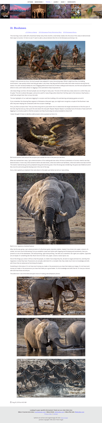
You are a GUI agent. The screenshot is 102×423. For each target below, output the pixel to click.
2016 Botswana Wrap (70, 32)
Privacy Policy (48, 414)
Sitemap (55, 414)
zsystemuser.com (40, 412)
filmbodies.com (79, 412)
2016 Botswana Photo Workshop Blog (50, 32)
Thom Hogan (64, 418)
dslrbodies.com (59, 412)
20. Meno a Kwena (31, 32)
